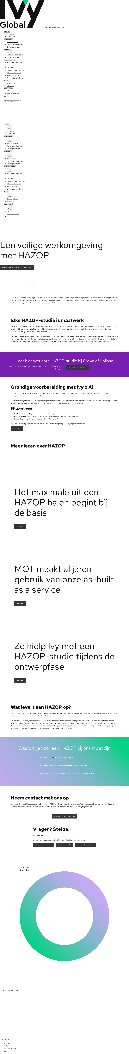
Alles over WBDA (13, 75)
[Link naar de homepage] (32, 27)
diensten (71, 807)
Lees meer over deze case (77, 368)
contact (35, 807)
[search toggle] (4, 99)
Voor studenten (8, 39)
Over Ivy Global (12, 83)
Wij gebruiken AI (52, 393)
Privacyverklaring (10, 1048)
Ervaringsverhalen (13, 47)
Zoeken (6, 1046)
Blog (8, 91)
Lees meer (17, 428)
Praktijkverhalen (13, 93)
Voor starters (7, 49)
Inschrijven (11, 37)
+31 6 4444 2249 (64, 845)
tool (52, 757)
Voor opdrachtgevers (9, 60)
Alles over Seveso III (14, 73)
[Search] (20, 101)
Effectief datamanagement (17, 70)
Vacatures (7, 31)
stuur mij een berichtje (43, 845)
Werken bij (11, 86)
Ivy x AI (9, 65)
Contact (6, 96)
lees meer (20, 526)
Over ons (6, 80)
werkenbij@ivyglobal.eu (85, 845)
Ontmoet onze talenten (15, 78)
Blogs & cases (8, 88)
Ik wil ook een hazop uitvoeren (64, 816)
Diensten (10, 68)
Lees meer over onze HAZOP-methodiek (16, 268)
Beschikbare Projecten (15, 44)
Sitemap (7, 1043)
